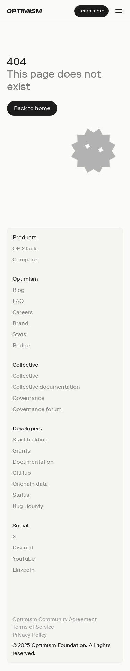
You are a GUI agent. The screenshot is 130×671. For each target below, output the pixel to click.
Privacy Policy (29, 635)
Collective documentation (46, 387)
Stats (19, 334)
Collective (25, 376)
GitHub (21, 472)
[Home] (24, 11)
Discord (22, 547)
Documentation (33, 461)
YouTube (23, 558)
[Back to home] (32, 108)
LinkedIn (23, 569)
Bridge (21, 345)
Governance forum (37, 409)
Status (20, 495)
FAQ (18, 301)
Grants (21, 450)
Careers (22, 312)
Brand (20, 323)
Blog (18, 290)
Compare (24, 259)
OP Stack (24, 248)
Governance (28, 398)
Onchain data (30, 484)
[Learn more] (91, 11)
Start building (30, 439)
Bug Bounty (27, 506)
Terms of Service (33, 627)
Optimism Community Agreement (54, 619)
